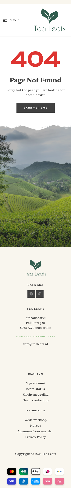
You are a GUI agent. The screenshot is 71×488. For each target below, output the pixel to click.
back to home (36, 108)
